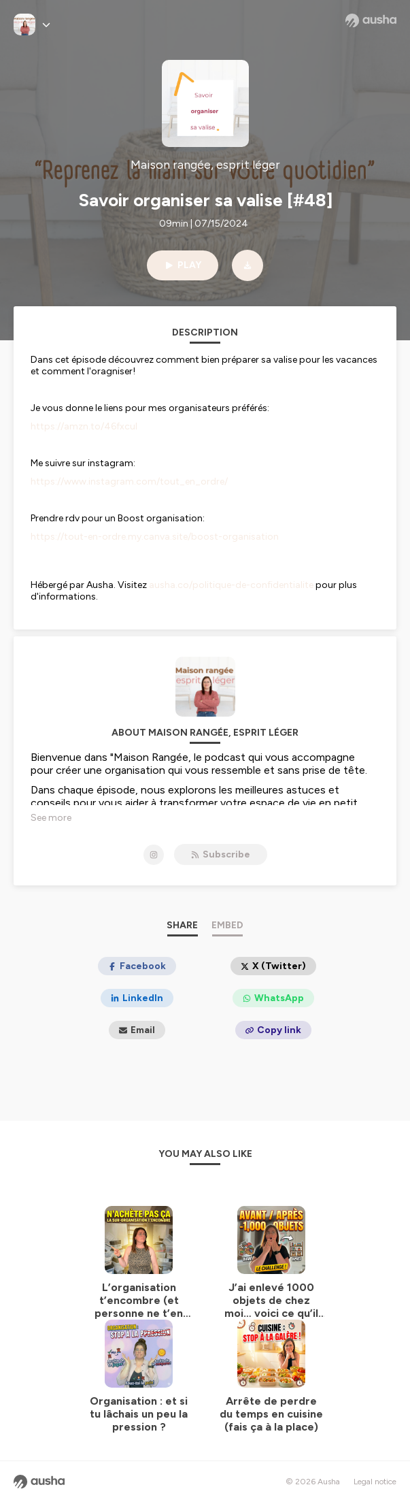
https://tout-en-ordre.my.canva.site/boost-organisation (155, 536)
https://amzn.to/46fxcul (84, 426)
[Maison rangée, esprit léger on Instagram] (153, 855)
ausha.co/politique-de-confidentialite (231, 585)
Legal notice (375, 1481)
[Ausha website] (370, 20)
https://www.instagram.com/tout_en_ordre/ (129, 481)
